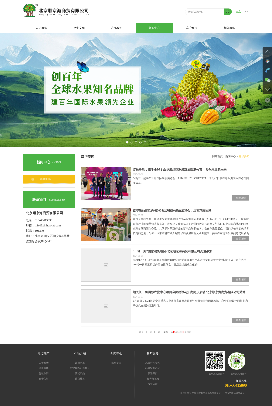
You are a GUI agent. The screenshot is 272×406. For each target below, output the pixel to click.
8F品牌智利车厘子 (80, 368)
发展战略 (44, 368)
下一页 (157, 332)
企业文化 (79, 27)
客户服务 (192, 27)
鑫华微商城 (153, 378)
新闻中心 (154, 27)
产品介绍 (116, 27)
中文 (238, 11)
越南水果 (80, 362)
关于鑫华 (44, 362)
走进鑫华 (41, 27)
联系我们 (153, 373)
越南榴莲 (80, 378)
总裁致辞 (44, 373)
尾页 (165, 332)
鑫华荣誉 (44, 378)
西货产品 (80, 373)
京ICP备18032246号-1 (234, 393)
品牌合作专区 (152, 362)
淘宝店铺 (153, 384)
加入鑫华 (229, 27)
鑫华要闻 (45, 179)
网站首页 (217, 156)
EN (246, 11)
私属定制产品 (152, 368)
